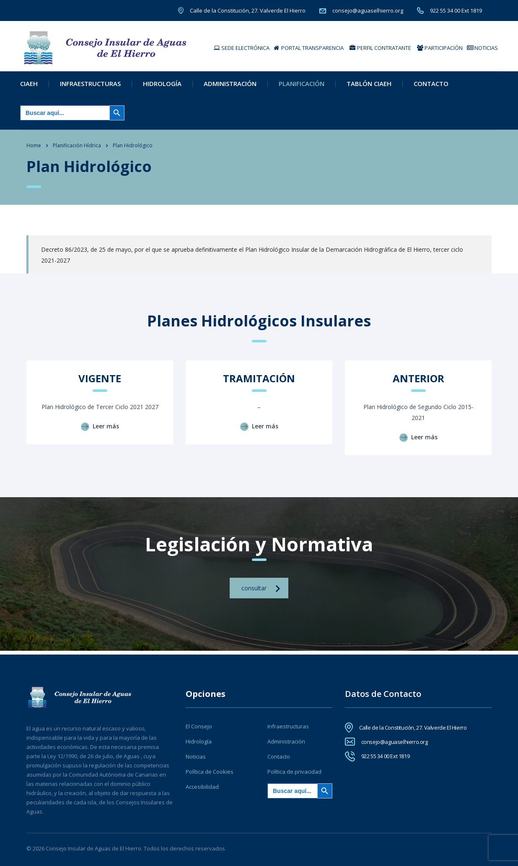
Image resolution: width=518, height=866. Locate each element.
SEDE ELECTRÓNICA (241, 48)
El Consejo (199, 726)
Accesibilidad (202, 786)
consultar (260, 592)
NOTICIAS (482, 48)
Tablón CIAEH (369, 87)
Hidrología (162, 87)
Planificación (301, 87)
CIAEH (29, 87)
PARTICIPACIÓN (440, 48)
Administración (230, 87)
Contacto (431, 87)
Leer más (100, 430)
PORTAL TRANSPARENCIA (309, 48)
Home (33, 148)
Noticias (196, 756)
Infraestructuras (90, 87)
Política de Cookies (209, 771)
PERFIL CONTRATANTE (380, 48)
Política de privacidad (294, 771)
